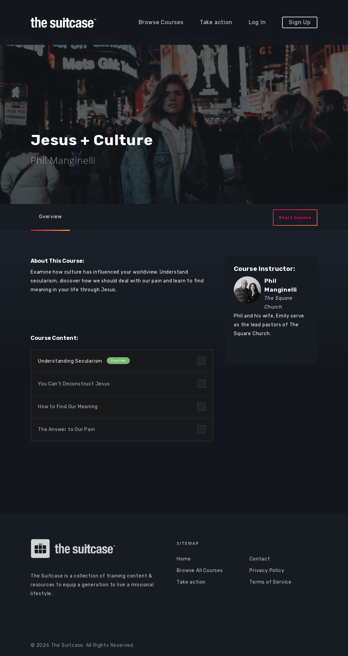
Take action (216, 22)
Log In (257, 22)
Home (184, 559)
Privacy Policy (266, 570)
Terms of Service (270, 582)
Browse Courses (161, 22)
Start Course (295, 217)
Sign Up (300, 22)
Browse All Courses (200, 570)
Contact (259, 559)
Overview (50, 217)
